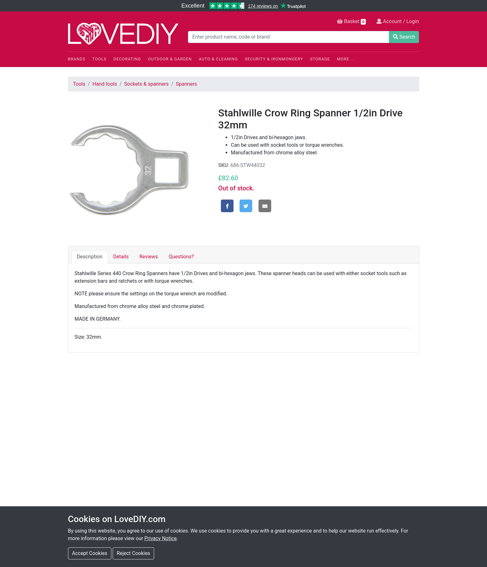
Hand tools (104, 84)
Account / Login (398, 21)
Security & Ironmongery (274, 59)
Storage (320, 59)
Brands (76, 59)
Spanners (186, 84)
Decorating (127, 59)
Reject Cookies (133, 553)
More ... (346, 59)
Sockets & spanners (146, 84)
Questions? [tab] (181, 257)
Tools (99, 59)
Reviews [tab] (148, 257)
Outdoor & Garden (170, 59)
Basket (351, 21)
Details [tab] (121, 257)
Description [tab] (90, 257)
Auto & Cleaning (218, 59)
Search (404, 37)
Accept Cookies (89, 553)
